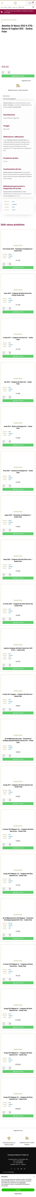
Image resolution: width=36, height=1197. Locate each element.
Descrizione (6, 96)
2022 (10, 568)
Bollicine (10, 745)
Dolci (13, 201)
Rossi (10, 343)
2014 (10, 793)
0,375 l (13, 210)
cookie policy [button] (22, 1182)
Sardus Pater (9, 20)
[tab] (18, 96)
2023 (13, 207)
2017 (10, 346)
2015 (10, 838)
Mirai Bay (11, 1172)
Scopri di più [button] (18, 1193)
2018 (10, 257)
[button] (2, 3)
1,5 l (9, 928)
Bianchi (10, 254)
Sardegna (14, 204)
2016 (10, 391)
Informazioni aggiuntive (9, 98)
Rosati (10, 298)
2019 (10, 435)
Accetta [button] (18, 1190)
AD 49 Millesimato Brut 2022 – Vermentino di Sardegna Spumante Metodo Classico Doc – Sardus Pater (18, 740)
